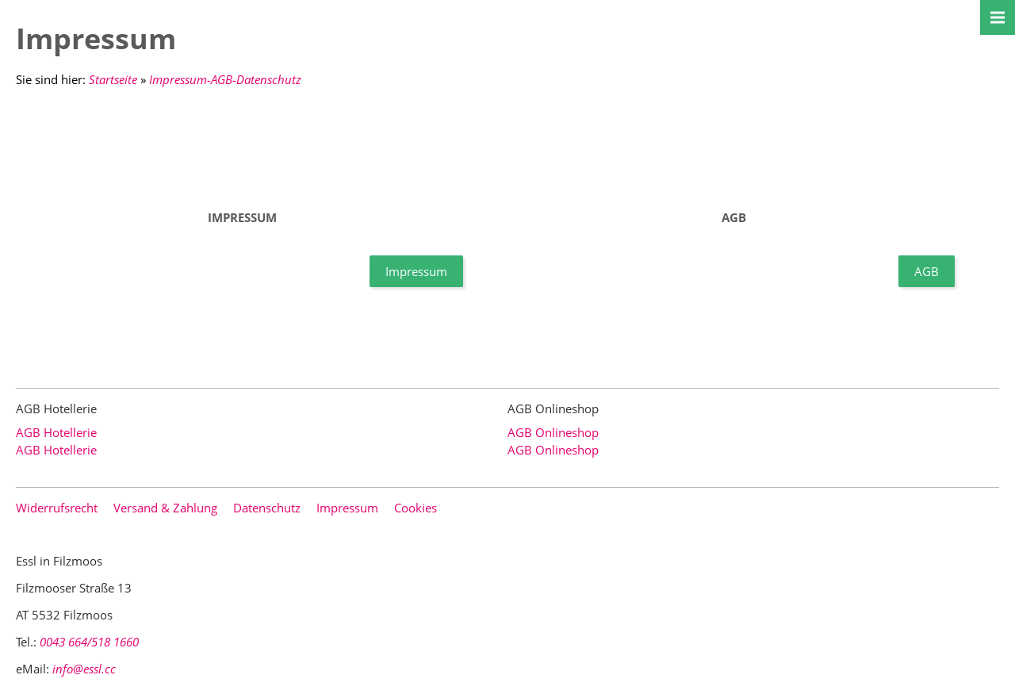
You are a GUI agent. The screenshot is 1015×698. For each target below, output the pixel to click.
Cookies (415, 508)
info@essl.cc (84, 669)
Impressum (416, 271)
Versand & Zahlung (165, 508)
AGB (926, 271)
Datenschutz (267, 508)
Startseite (113, 79)
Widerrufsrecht (57, 508)
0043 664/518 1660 (89, 642)
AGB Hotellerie (56, 432)
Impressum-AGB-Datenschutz (225, 79)
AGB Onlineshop (553, 432)
